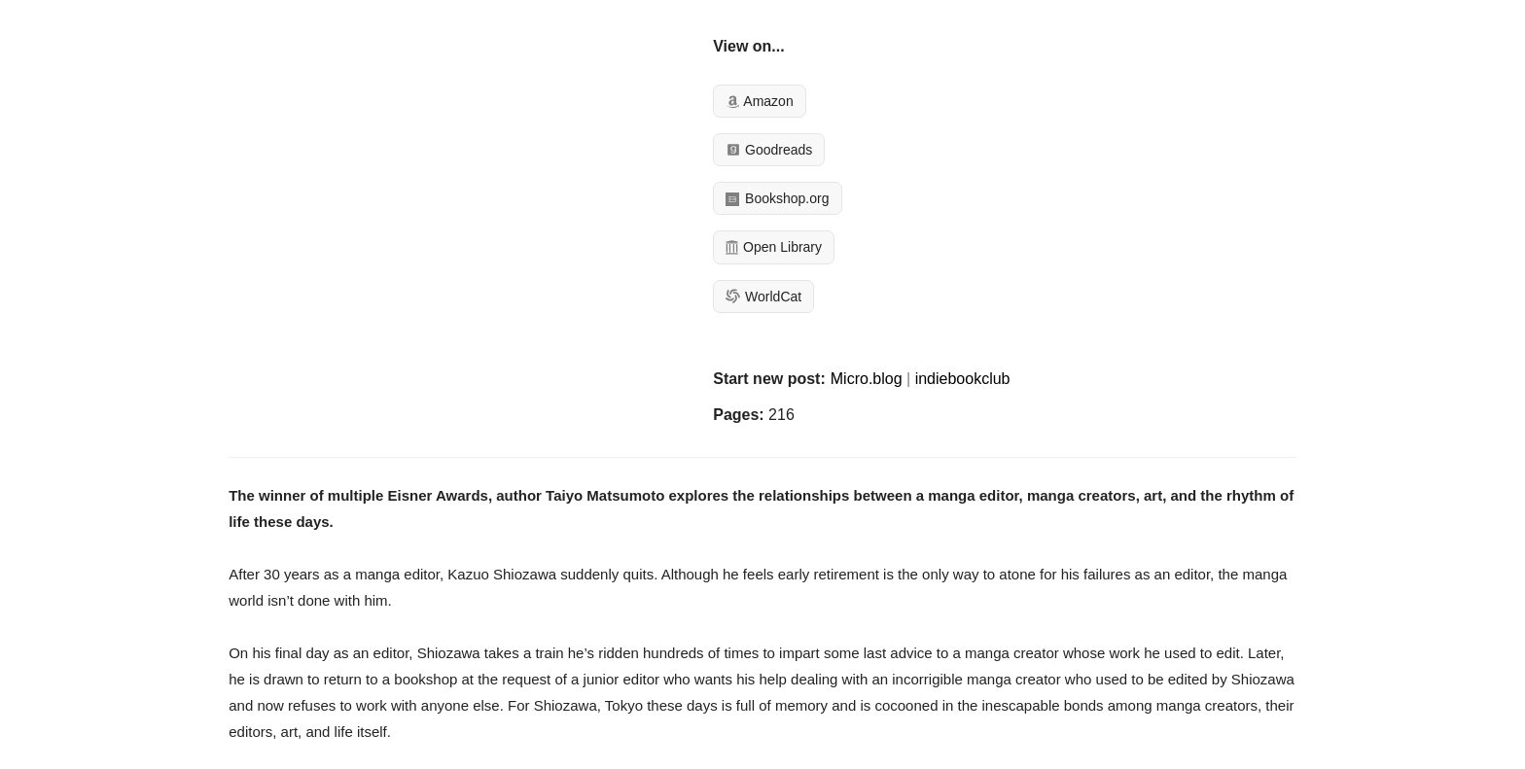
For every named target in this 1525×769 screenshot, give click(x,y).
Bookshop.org (777, 198)
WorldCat (763, 296)
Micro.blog (867, 378)
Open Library (774, 247)
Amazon (759, 101)
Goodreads (769, 149)
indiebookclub (963, 378)
